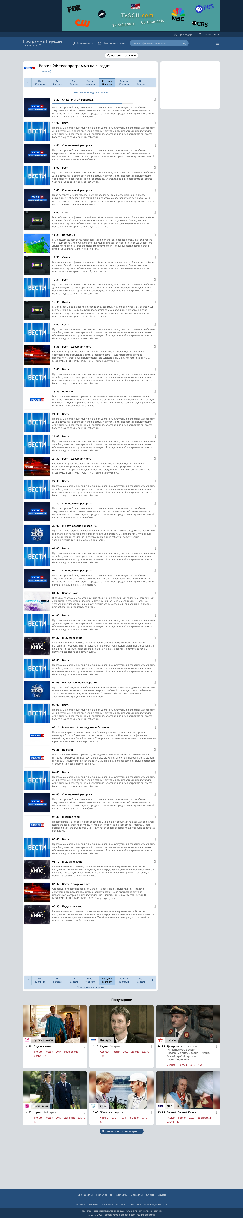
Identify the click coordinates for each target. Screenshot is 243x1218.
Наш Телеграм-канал (114, 1204)
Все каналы (85, 1195)
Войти (162, 1195)
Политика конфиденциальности (148, 1204)
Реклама (93, 1204)
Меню (154, 68)
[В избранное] (155, 100)
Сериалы (137, 1195)
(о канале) (45, 71)
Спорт (150, 1195)
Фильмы (121, 1195)
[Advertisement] (89, 950)
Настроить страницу (123, 55)
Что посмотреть (111, 43)
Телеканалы (82, 43)
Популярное (104, 1195)
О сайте (80, 1204)
